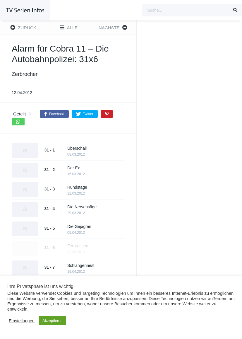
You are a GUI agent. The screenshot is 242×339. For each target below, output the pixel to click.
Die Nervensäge (82, 207)
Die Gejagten (79, 226)
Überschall (77, 148)
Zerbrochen (77, 245)
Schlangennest (81, 265)
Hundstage (77, 187)
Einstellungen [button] (22, 320)
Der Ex (73, 168)
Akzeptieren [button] (52, 320)
